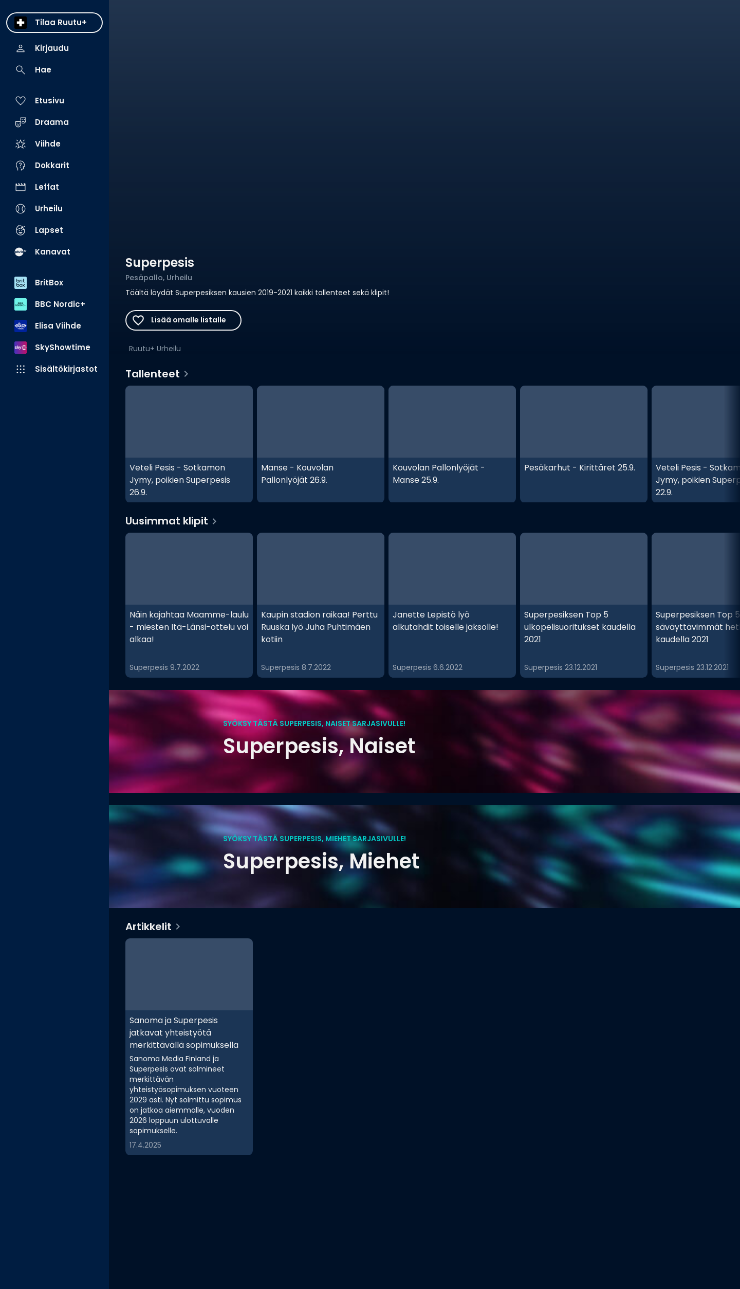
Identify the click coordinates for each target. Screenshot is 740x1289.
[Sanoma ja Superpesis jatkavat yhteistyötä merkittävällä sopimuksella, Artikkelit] (189, 1046)
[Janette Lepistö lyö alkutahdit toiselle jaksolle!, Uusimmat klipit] (452, 605)
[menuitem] (54, 22)
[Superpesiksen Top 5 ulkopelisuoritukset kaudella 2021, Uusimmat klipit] (583, 605)
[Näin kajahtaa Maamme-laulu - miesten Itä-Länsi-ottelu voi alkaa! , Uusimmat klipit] (189, 605)
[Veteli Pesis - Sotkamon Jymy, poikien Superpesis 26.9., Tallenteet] (189, 444)
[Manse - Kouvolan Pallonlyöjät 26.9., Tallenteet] (320, 444)
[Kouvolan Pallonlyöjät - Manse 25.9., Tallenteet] (452, 444)
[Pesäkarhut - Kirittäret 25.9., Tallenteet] (583, 444)
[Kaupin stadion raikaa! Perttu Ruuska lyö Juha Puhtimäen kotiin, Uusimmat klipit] (320, 605)
